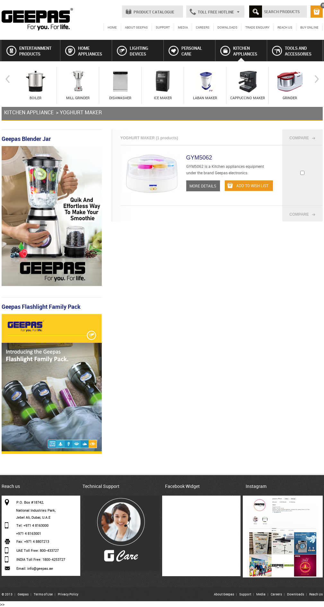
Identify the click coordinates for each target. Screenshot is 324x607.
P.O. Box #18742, (30, 502)
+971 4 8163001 (28, 533)
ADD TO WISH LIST (247, 185)
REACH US (284, 27)
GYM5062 (199, 157)
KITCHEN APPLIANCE (29, 112)
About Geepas (224, 594)
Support (245, 594)
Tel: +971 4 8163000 (32, 525)
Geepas (23, 594)
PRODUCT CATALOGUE (154, 11)
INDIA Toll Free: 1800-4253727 (40, 559)
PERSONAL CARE (185, 51)
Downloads (295, 594)
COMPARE (299, 138)
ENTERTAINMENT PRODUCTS (28, 51)
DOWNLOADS (227, 27)
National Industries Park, (36, 510)
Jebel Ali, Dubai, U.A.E (33, 517)
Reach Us (316, 594)
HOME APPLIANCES (83, 51)
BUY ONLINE (309, 27)
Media (261, 594)
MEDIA (183, 27)
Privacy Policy (68, 594)
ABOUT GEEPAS (136, 27)
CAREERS (202, 27)
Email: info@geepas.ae (34, 568)
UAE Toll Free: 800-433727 (37, 550)
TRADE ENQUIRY (257, 27)
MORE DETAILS (202, 185)
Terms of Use (43, 594)
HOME (112, 27)
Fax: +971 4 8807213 (32, 541)
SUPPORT (163, 27)
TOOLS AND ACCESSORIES (291, 51)
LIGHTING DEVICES (132, 51)
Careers (276, 594)
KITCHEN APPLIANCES (238, 51)
